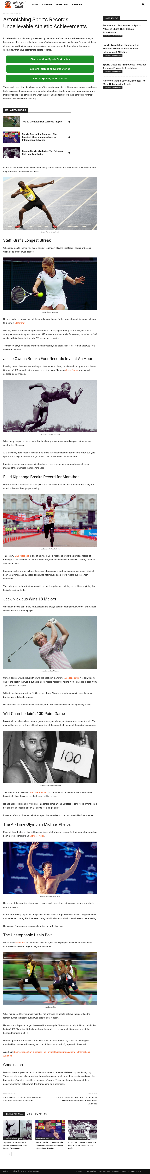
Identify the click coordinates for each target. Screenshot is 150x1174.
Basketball (62, 4)
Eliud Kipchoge (22, 556)
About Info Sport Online (131, 1171)
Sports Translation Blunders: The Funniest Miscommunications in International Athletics (76, 1100)
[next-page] (10, 1154)
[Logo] (16, 4)
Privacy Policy (90, 1171)
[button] (143, 4)
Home (35, 4)
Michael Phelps (36, 836)
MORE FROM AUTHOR (37, 1114)
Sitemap (79, 1171)
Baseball (77, 4)
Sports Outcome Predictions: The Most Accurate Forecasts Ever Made (22, 1099)
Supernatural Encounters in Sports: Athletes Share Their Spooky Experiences (15, 1145)
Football (47, 4)
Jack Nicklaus (72, 678)
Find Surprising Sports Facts (50, 78)
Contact (115, 1171)
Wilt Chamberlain (38, 792)
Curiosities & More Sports (13, 1139)
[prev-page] (5, 1154)
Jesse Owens (72, 370)
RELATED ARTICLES (14, 1114)
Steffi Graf (20, 323)
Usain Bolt (20, 942)
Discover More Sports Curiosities (50, 59)
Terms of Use (104, 1171)
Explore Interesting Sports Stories (50, 69)
